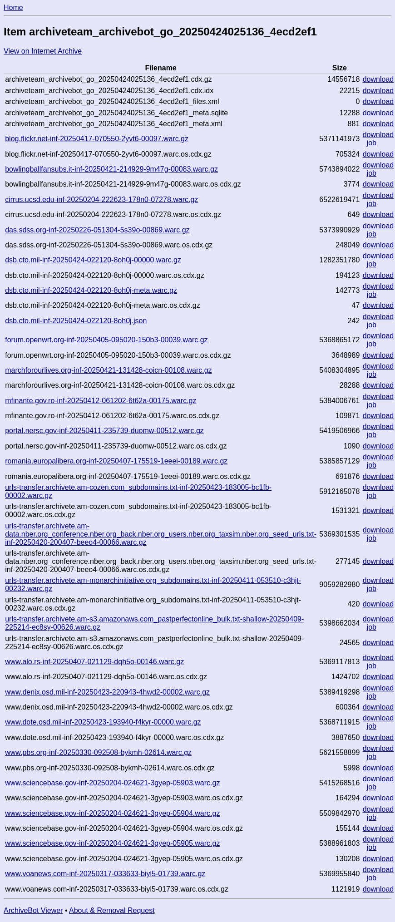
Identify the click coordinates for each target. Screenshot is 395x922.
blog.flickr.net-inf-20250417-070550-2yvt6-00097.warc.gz (96, 139)
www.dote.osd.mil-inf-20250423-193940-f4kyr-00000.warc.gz (103, 722)
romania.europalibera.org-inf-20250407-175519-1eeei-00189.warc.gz (116, 461)
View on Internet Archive (43, 51)
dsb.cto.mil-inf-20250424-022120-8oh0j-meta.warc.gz (91, 290)
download (378, 79)
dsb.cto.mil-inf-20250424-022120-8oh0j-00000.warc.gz (93, 260)
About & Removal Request (112, 910)
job (371, 143)
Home (13, 7)
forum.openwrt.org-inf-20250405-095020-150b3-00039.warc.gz (106, 340)
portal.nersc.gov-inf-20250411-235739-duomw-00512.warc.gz (104, 430)
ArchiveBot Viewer (33, 910)
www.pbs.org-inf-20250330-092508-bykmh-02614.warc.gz (98, 752)
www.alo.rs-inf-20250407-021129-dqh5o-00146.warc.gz (94, 662)
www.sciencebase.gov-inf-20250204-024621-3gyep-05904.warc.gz (112, 813)
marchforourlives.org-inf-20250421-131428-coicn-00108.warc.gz (108, 370)
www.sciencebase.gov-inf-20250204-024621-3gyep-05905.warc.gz (112, 843)
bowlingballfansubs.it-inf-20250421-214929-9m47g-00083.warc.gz (111, 169)
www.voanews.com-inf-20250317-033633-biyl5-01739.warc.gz (105, 874)
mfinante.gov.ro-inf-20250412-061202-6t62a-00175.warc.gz (100, 400)
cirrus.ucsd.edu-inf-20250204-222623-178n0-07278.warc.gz (101, 199)
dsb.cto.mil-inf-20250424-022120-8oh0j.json (76, 321)
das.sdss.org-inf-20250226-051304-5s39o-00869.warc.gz (97, 230)
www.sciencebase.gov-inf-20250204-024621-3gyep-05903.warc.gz (112, 783)
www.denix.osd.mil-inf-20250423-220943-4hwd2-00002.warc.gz (107, 692)
